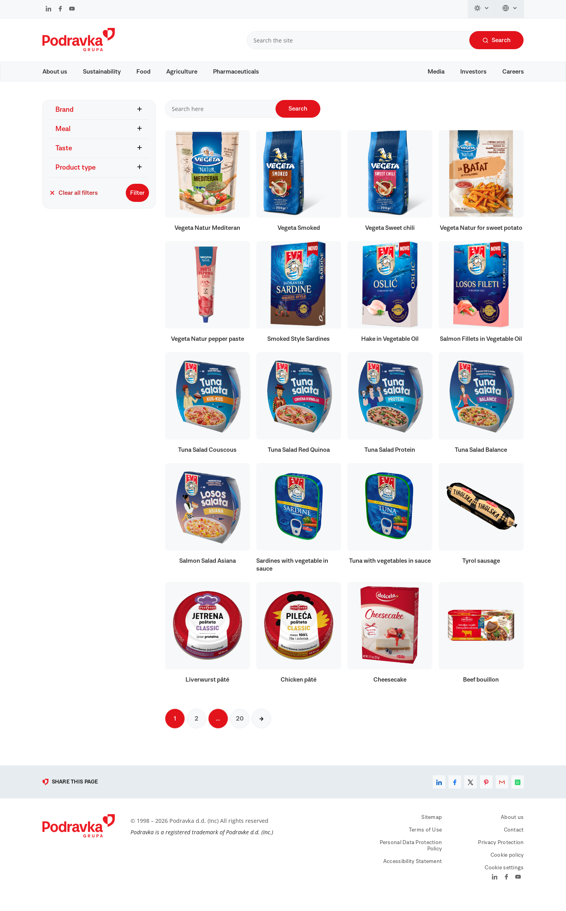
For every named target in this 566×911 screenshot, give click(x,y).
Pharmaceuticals (236, 71)
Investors (473, 71)
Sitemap (431, 829)
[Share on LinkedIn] (439, 793)
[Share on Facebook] (454, 793)
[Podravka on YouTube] (72, 9)
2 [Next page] (196, 730)
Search (496, 40)
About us (54, 71)
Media (436, 71)
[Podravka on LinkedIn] (48, 9)
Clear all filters (73, 204)
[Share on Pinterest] (486, 793)
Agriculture (181, 71)
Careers (513, 71)
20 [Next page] (240, 730)
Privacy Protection (501, 854)
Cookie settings (504, 879)
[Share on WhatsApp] (517, 793)
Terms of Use (425, 841)
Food (143, 71)
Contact (514, 841)
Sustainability (102, 71)
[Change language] (510, 9)
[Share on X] (470, 793)
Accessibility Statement (412, 873)
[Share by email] (502, 793)
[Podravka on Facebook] (60, 9)
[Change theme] (482, 9)
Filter (137, 204)
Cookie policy (507, 866)
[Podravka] (78, 49)
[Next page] (261, 730)
